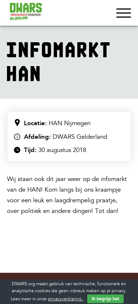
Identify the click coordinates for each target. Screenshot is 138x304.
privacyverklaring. (66, 299)
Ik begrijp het (105, 298)
